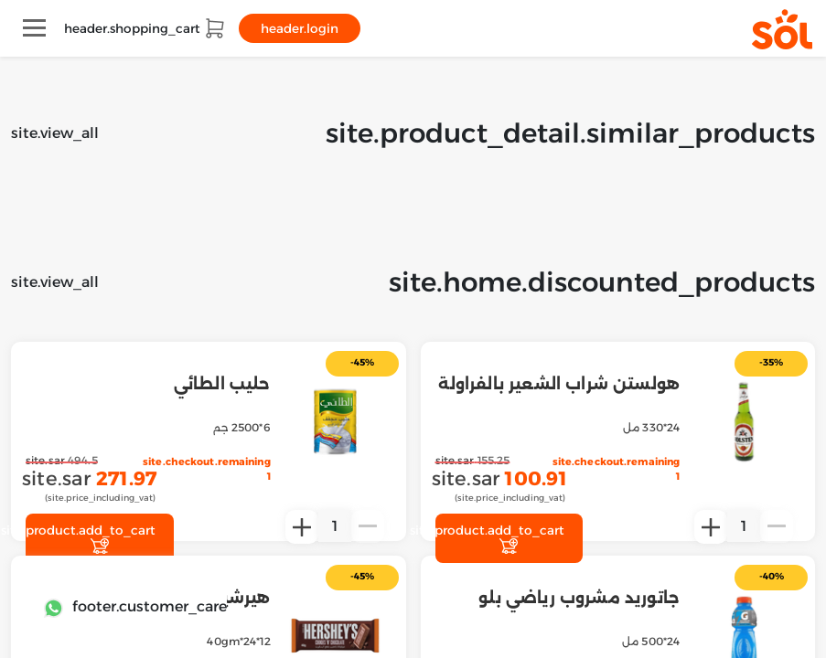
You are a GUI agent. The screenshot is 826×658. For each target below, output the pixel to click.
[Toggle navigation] (34, 27)
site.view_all (55, 133)
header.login (299, 28)
